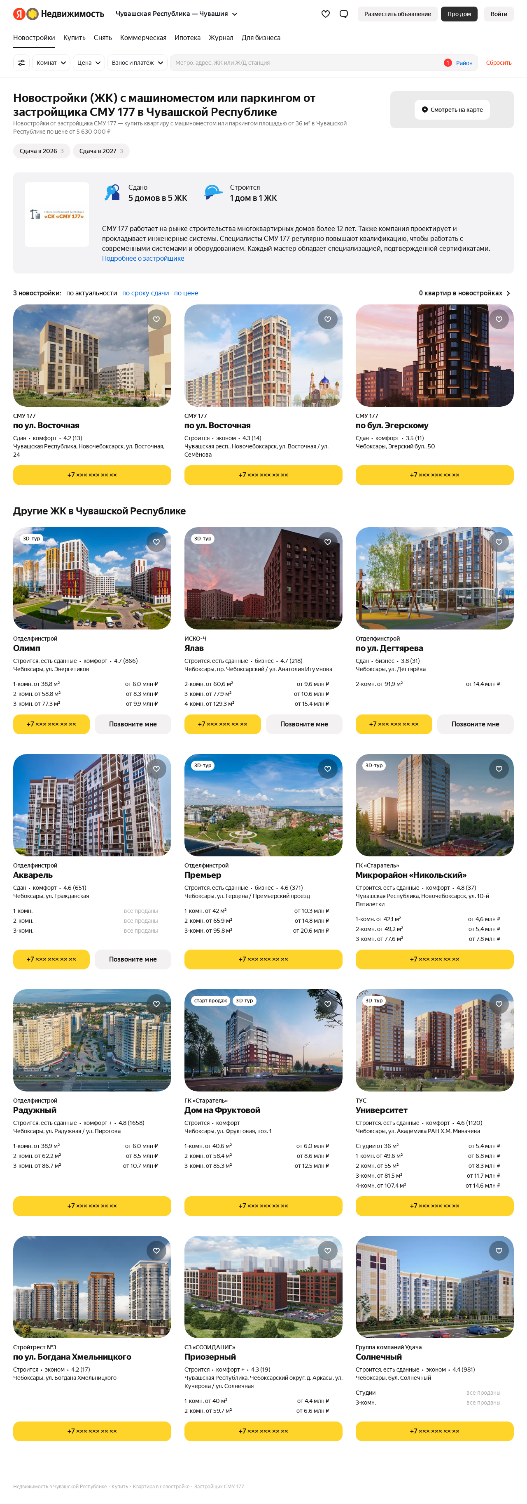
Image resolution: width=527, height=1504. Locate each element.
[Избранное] (325, 14)
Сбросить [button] (499, 62)
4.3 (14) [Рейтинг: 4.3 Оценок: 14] (252, 438)
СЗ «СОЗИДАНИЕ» (209, 1347)
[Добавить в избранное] (156, 319)
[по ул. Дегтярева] (435, 578)
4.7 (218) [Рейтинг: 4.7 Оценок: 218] (291, 661)
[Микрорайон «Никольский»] (435, 805)
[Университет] (435, 1040)
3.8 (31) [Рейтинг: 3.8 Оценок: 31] (410, 661)
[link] (499, 14)
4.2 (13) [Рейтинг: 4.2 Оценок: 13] (72, 438)
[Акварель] (92, 805)
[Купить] (74, 38)
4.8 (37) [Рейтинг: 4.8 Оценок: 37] (466, 887)
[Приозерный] (263, 1287)
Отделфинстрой (35, 638)
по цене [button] (186, 293)
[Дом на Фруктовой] (263, 1040)
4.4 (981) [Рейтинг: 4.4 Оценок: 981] (463, 1369)
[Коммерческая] (143, 38)
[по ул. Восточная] (92, 355)
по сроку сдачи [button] (145, 293)
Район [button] (464, 63)
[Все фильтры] (21, 62)
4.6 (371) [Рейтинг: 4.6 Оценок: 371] (291, 887)
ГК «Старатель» (377, 865)
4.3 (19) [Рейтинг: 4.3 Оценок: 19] (260, 1369)
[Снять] (103, 38)
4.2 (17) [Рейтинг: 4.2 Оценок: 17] (80, 1369)
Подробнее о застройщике (143, 258)
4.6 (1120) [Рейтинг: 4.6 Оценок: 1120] (470, 1123)
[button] (343, 14)
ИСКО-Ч (195, 638)
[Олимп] (92, 578)
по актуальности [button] (91, 293)
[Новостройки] (36, 38)
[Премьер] (263, 805)
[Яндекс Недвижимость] (65, 14)
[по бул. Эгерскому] (435, 355)
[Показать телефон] (92, 475)
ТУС (361, 1100)
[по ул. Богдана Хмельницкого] (92, 1287)
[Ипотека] (187, 38)
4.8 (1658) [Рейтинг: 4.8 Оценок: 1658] (132, 1123)
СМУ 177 (24, 416)
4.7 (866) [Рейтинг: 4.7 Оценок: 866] (126, 661)
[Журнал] (221, 38)
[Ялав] (263, 578)
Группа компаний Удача (389, 1347)
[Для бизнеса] (259, 38)
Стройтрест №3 (34, 1347)
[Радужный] (92, 1040)
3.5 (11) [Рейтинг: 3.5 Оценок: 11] (415, 438)
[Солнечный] (435, 1287)
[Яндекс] (19, 14)
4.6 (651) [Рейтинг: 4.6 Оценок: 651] (74, 887)
